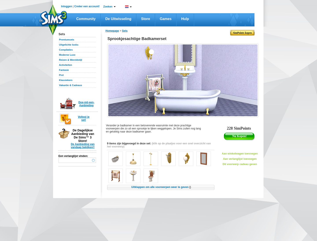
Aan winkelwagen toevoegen (240, 153)
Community (86, 19)
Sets (124, 30)
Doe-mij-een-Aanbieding (86, 104)
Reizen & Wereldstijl (70, 60)
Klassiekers (65, 80)
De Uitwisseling (118, 19)
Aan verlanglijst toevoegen (240, 158)
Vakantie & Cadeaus (70, 85)
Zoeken (107, 6)
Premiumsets (66, 39)
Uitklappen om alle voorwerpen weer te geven (161, 187)
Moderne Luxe (67, 54)
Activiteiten (65, 65)
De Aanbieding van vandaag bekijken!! (82, 146)
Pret (61, 75)
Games (165, 19)
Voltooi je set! (83, 118)
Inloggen (66, 6)
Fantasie (64, 70)
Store (145, 19)
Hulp (185, 19)
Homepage (112, 30)
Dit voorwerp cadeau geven (240, 164)
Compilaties (66, 49)
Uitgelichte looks (68, 44)
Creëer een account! (87, 6)
